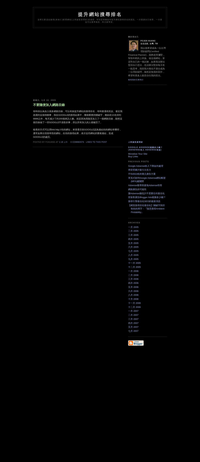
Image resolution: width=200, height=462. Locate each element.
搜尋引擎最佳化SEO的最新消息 (144, 201)
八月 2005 (133, 255)
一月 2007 (133, 311)
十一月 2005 (134, 263)
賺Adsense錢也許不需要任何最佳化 (146, 193)
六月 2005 (133, 247)
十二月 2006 (134, 307)
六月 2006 (133, 291)
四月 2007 (133, 323)
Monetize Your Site (137, 154)
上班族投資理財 (135, 142)
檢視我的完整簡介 (136, 80)
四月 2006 (133, 283)
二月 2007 (133, 315)
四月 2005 (133, 239)
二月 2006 (133, 275)
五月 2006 (133, 287)
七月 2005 (133, 251)
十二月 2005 (134, 267)
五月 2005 (133, 243)
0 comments (77, 142)
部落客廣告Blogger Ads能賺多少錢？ (147, 197)
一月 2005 (133, 227)
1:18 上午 (63, 142)
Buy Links (133, 156)
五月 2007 (133, 327)
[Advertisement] (97, 31)
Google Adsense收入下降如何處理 (145, 166)
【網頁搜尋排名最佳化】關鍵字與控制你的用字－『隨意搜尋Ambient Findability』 (146, 209)
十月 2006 (133, 299)
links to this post (96, 142)
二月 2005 (133, 231)
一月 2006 (133, 271)
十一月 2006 (134, 303)
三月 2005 (133, 235)
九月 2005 (133, 259)
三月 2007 (133, 319)
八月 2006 (133, 295)
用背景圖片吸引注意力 (139, 170)
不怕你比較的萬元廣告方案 (142, 174)
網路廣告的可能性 (137, 189)
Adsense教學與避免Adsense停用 (145, 185)
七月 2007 (133, 331)
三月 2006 (133, 279)
